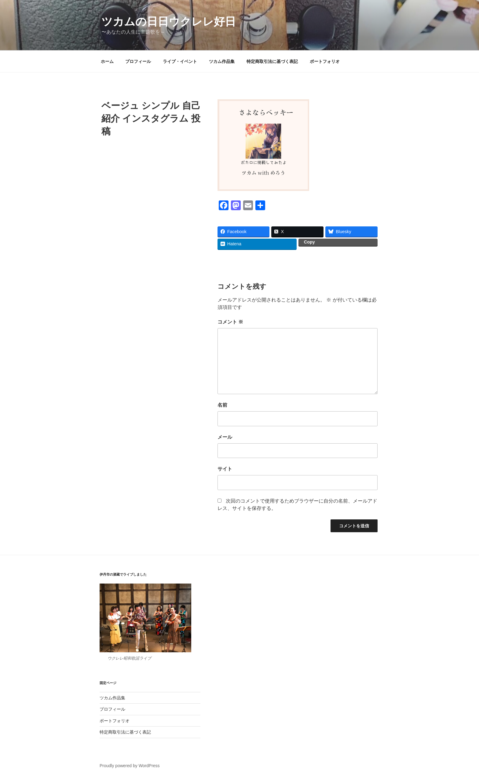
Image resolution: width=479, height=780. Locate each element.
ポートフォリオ (325, 61)
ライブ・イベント (180, 61)
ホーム (107, 61)
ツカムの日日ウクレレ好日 (168, 21)
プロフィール (138, 61)
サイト (225, 468)
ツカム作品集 (222, 61)
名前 (222, 405)
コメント (230, 321)
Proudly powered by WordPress (130, 765)
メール (225, 437)
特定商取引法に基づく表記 (272, 61)
